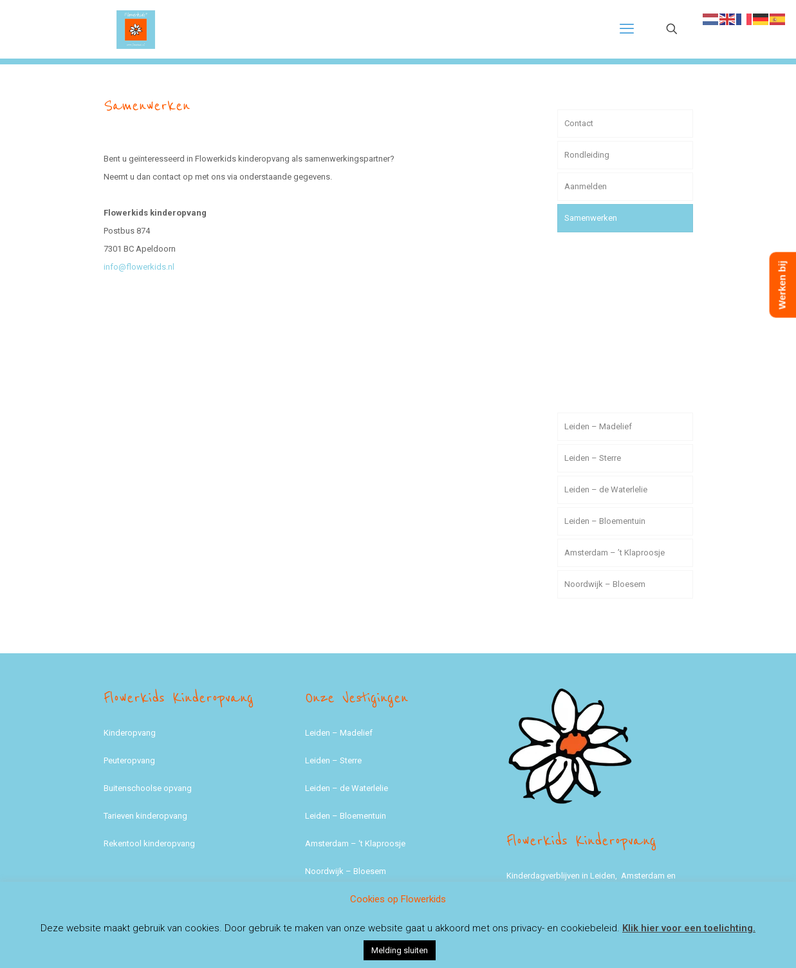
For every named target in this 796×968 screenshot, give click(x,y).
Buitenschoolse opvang (148, 788)
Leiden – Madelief (598, 426)
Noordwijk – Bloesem (604, 584)
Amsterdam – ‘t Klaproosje (355, 843)
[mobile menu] (627, 29)
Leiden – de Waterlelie (605, 489)
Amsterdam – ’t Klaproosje (614, 552)
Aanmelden (585, 186)
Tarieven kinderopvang (145, 816)
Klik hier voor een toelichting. (688, 928)
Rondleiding (586, 155)
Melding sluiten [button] (399, 950)
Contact (578, 123)
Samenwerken (590, 218)
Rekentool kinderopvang (149, 843)
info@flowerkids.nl (139, 267)
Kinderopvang (130, 733)
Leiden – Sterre (592, 458)
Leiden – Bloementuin (604, 521)
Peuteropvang (129, 760)
